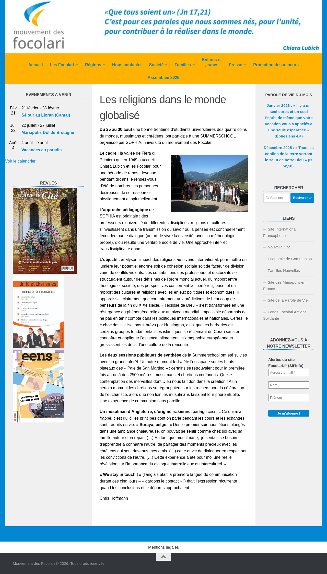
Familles (182, 65)
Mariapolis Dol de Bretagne (47, 132)
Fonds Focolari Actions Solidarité (285, 315)
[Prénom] (288, 397)
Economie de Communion (290, 259)
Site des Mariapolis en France (284, 285)
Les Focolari (62, 65)
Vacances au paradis (41, 150)
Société (156, 65)
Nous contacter (127, 65)
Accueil (35, 65)
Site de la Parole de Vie (288, 300)
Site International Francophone (280, 232)
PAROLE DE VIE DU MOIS (288, 95)
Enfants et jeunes (212, 62)
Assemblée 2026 (164, 77)
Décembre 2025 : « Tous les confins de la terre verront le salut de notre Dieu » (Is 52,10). (289, 156)
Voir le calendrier (20, 161)
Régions (93, 65)
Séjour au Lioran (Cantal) (45, 115)
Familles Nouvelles (284, 270)
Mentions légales (163, 547)
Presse (235, 65)
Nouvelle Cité (279, 247)
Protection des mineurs (276, 65)
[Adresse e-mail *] (288, 372)
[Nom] (288, 385)
